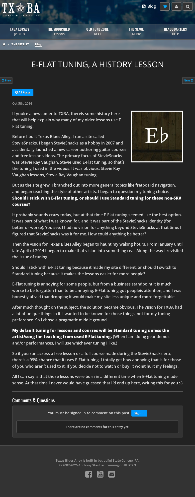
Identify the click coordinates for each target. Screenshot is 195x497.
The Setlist (20, 44)
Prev (6, 80)
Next (188, 80)
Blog (148, 6)
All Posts (22, 92)
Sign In (139, 413)
